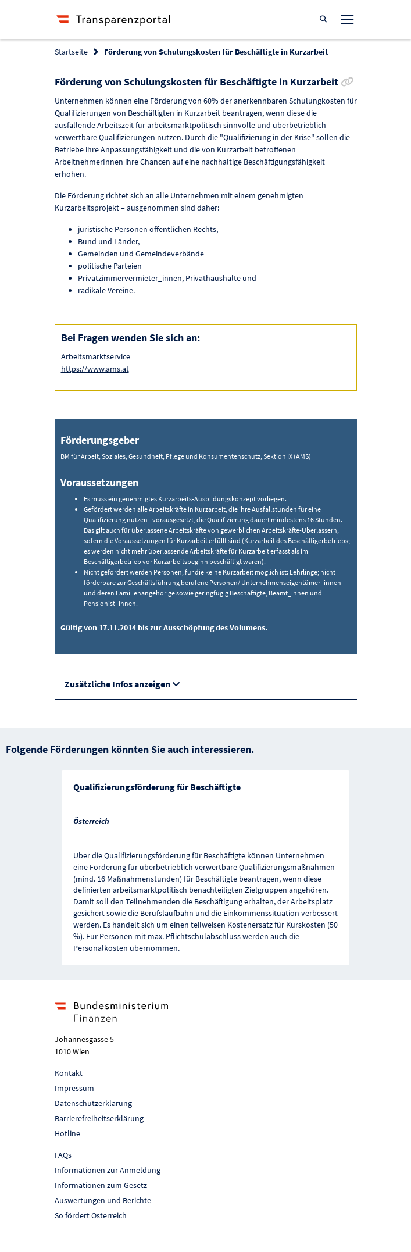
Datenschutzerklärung (93, 1103)
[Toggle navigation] (347, 19)
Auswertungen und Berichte (103, 1200)
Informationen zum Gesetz (101, 1185)
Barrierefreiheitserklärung (99, 1118)
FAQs (63, 1155)
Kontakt (69, 1073)
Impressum (74, 1088)
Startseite (71, 52)
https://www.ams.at (95, 368)
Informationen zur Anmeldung (107, 1170)
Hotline (67, 1133)
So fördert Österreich (91, 1215)
